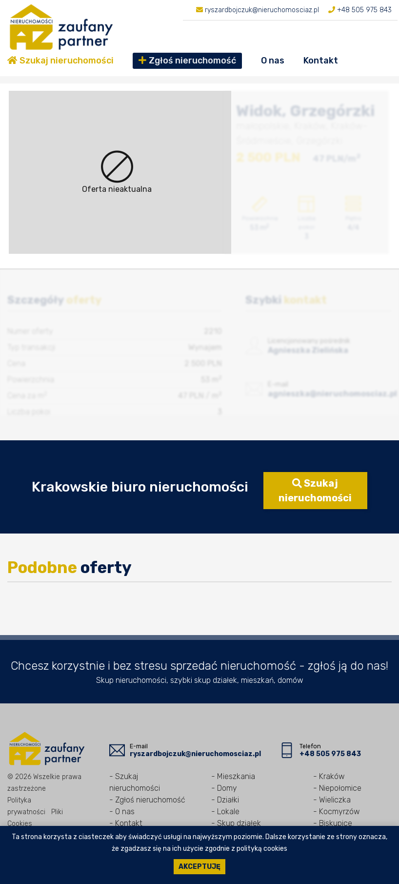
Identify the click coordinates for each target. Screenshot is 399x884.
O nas (272, 60)
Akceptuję (199, 867)
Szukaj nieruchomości (60, 60)
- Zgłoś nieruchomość (147, 799)
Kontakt (320, 60)
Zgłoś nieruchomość (187, 60)
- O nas (122, 811)
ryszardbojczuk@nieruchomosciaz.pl (261, 10)
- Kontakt (125, 823)
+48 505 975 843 (363, 10)
